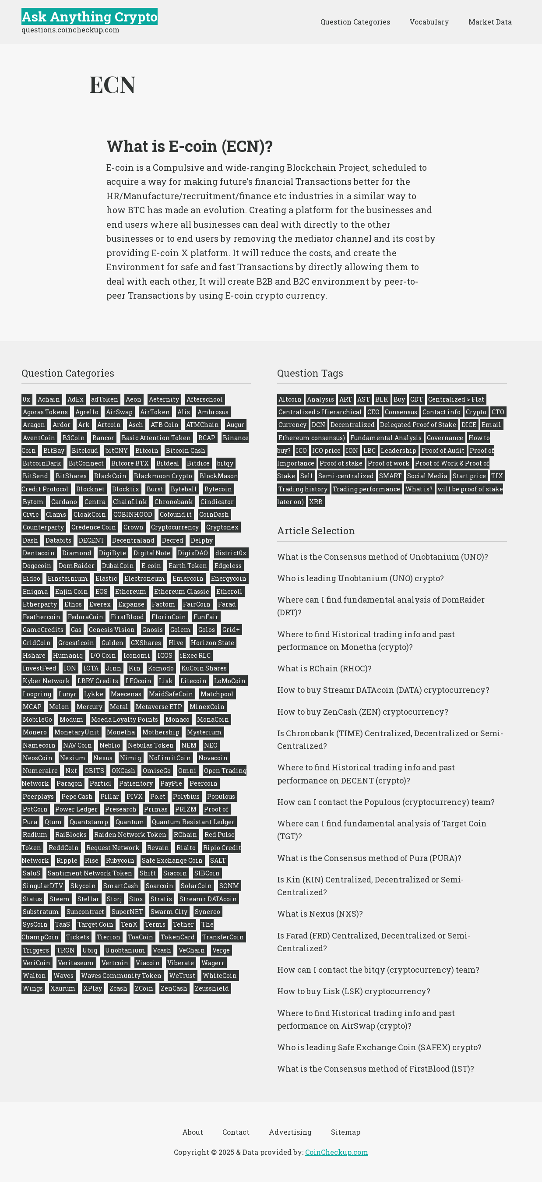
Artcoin (109, 424)
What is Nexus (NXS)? (320, 913)
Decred (172, 540)
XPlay (92, 988)
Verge (221, 950)
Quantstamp (89, 822)
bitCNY (117, 450)
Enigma (35, 591)
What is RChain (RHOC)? (324, 668)
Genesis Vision (112, 629)
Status (32, 899)
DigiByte (112, 553)
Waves (63, 975)
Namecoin (39, 745)
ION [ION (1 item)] (352, 450)
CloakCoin (90, 514)
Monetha (121, 732)
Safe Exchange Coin (172, 860)
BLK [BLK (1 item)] (381, 399)
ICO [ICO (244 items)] (301, 450)
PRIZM (186, 809)
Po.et (157, 796)
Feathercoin (41, 617)
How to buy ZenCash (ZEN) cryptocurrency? (362, 711)
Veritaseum (76, 963)
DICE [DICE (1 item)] (468, 424)
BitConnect (86, 463)
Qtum (53, 822)
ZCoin (144, 988)
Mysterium (204, 732)
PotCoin (35, 809)
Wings (33, 988)
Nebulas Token (151, 745)
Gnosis (152, 629)
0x (26, 399)
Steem (59, 899)
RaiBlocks (71, 834)
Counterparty (43, 527)
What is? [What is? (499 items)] (419, 489)
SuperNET (127, 911)
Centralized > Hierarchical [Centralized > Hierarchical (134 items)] (320, 412)
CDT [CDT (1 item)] (416, 399)
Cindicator (217, 501)
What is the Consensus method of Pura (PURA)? (369, 858)
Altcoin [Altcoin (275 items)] (290, 399)
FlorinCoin (168, 617)
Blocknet (90, 489)
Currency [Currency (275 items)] (292, 424)
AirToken (155, 412)
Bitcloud (85, 450)
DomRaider (77, 565)
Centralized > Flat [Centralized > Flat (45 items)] (456, 399)
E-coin (151, 565)
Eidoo (31, 578)
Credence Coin (93, 527)
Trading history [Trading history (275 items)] (302, 489)
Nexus (103, 758)
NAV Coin (77, 745)
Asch (135, 424)
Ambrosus (213, 412)
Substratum (41, 911)
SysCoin (35, 924)
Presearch (121, 809)
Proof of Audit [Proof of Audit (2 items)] (443, 450)
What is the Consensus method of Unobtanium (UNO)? (382, 556)
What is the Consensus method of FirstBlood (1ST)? (375, 1068)
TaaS (62, 924)
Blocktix (125, 489)
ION (70, 668)
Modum (72, 719)
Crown (133, 527)
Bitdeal (167, 463)
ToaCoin (140, 937)
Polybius (186, 796)
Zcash (118, 988)
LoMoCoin (230, 681)
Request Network (113, 847)
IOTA (91, 668)
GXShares (146, 643)
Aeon (133, 399)
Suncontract (85, 911)
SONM (229, 886)
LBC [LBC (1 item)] (369, 450)
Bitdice (198, 463)
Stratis (161, 899)
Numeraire (40, 770)
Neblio (109, 745)
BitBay (53, 450)
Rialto (186, 847)
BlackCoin (110, 476)
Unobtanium (125, 950)
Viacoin (148, 963)
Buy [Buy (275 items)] (399, 399)
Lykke (93, 694)
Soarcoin (159, 886)
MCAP (32, 706)
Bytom (33, 501)
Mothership (160, 732)
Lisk (166, 681)
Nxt (71, 770)
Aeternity (164, 399)
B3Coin (74, 438)
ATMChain (202, 424)
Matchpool (217, 694)
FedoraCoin (85, 617)
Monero (35, 732)
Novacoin (213, 758)
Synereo (207, 911)
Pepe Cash (77, 796)
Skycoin (83, 886)
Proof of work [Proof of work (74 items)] (389, 463)
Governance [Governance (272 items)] (445, 438)
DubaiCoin (118, 565)
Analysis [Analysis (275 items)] (320, 399)
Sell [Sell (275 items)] (306, 476)
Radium (35, 834)
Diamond (77, 553)
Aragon (34, 424)
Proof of (216, 809)
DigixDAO (193, 553)
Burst (155, 489)
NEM (189, 745)
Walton (34, 975)
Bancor (103, 438)
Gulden (112, 643)
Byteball (184, 489)
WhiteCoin (220, 975)
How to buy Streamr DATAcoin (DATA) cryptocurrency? (383, 690)
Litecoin (193, 681)
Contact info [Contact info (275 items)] (441, 412)
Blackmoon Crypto (163, 476)
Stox (136, 899)
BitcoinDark (42, 463)
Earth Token (188, 565)
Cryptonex (222, 527)
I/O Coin (103, 655)
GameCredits (43, 629)
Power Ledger (76, 809)
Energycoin (228, 578)
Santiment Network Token (90, 873)
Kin (135, 668)
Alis (183, 412)
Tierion (108, 937)
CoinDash (214, 514)
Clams (56, 514)
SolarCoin (196, 886)
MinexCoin (207, 706)
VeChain (192, 950)
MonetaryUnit (76, 732)
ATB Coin (165, 424)
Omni (187, 770)
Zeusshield (212, 988)
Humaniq (68, 655)
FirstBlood (127, 617)
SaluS (31, 873)
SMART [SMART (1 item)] (390, 476)
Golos (206, 629)
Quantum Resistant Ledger (193, 822)
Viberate (180, 963)
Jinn (113, 668)
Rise (92, 860)
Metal (119, 706)
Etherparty (40, 604)
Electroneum (144, 578)
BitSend (35, 476)
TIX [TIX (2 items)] (497, 476)
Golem (180, 629)
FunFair (206, 617)
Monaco (177, 719)
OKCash (123, 770)
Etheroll (229, 591)
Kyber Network (46, 681)
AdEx (75, 399)
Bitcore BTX (130, 463)
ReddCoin (64, 847)
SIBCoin (207, 873)
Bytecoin (218, 489)
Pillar (109, 796)
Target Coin (95, 924)
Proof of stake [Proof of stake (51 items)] (341, 463)
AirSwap (119, 412)
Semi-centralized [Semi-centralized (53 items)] (346, 476)
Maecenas (126, 694)
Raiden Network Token (130, 834)
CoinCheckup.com (336, 1152)
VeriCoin (36, 963)
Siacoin (175, 873)
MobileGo (37, 719)
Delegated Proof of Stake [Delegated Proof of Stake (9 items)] (418, 424)
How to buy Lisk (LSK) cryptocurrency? (353, 991)
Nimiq (130, 758)
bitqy (225, 463)
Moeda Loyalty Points (124, 719)
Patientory (136, 783)
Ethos (73, 604)
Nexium (73, 758)
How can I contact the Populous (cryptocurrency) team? (386, 802)
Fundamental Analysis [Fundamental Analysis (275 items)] (386, 438)
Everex (100, 604)
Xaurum (63, 988)
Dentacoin (39, 553)
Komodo (161, 668)
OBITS (94, 770)
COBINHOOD (132, 514)
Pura (30, 822)
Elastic (106, 578)
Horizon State (212, 643)
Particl (101, 783)
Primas (156, 809)
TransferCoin (223, 937)
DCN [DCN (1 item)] (318, 424)
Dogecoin (37, 565)
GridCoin (37, 643)
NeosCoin (38, 758)
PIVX (135, 796)
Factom (164, 604)
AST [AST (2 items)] (363, 399)
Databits (58, 540)
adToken (104, 399)
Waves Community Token (121, 975)
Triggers (36, 950)
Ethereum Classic (181, 591)
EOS (101, 591)
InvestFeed (39, 668)
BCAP (206, 438)
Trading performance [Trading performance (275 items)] (366, 489)
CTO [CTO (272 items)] (498, 412)
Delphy (202, 540)
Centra (95, 501)
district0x (230, 553)
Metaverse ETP (159, 706)
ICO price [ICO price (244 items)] (326, 450)
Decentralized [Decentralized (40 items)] (353, 424)
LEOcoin (138, 681)
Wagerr (213, 963)
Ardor (61, 424)
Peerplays (38, 796)
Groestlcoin (76, 643)
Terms (155, 924)
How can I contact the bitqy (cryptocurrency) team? (378, 969)
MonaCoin (213, 719)
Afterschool (205, 399)
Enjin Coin (71, 591)
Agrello (87, 412)
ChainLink (130, 501)
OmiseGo (157, 770)
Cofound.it (176, 514)
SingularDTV (43, 886)
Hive (176, 643)
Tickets (77, 937)
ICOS (165, 655)
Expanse (131, 604)
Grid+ (231, 629)
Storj (114, 899)
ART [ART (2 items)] (345, 399)
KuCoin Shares (204, 668)
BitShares (71, 476)
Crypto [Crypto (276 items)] (476, 412)
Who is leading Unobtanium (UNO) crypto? (360, 578)
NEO (211, 745)
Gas (76, 629)
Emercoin (188, 578)
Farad (227, 604)
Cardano (64, 501)
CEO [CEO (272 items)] (373, 412)
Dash (30, 540)
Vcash (162, 950)
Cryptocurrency (175, 527)
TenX (129, 924)
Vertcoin (115, 963)
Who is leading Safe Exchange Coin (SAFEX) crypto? (379, 1047)
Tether (183, 924)
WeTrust (182, 975)
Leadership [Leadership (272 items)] (398, 450)
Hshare (34, 655)
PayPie (171, 783)
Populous (221, 796)
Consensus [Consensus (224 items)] (401, 412)
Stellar (88, 899)
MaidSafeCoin (171, 694)
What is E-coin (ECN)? (189, 145)
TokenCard (178, 937)
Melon (59, 706)
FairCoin (197, 604)
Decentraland (133, 540)
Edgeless (228, 565)
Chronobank (174, 501)
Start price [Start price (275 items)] (469, 476)
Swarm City (169, 911)
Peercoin (204, 783)
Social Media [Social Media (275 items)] (427, 476)
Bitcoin (146, 450)
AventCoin (39, 438)
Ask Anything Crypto (89, 16)
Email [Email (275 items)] (491, 424)
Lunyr (68, 694)
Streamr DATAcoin (208, 899)
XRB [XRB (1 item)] (316, 501)
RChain (185, 834)
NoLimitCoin (170, 758)
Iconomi (136, 655)
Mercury (89, 706)
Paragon (69, 783)
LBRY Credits (97, 681)
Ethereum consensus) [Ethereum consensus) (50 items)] (311, 438)
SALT (218, 860)
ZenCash (174, 988)
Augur (235, 424)
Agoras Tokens (45, 412)
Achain (49, 399)
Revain (158, 847)
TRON (65, 950)
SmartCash (120, 886)
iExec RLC (195, 655)
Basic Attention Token (156, 438)
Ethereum (131, 591)
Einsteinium (68, 578)
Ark (84, 424)
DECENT (92, 540)
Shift (148, 873)
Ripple (66, 860)
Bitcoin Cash (185, 450)
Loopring (37, 694)
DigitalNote (152, 553)
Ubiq (90, 950)
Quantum (130, 822)
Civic (31, 514)
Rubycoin (120, 860)
